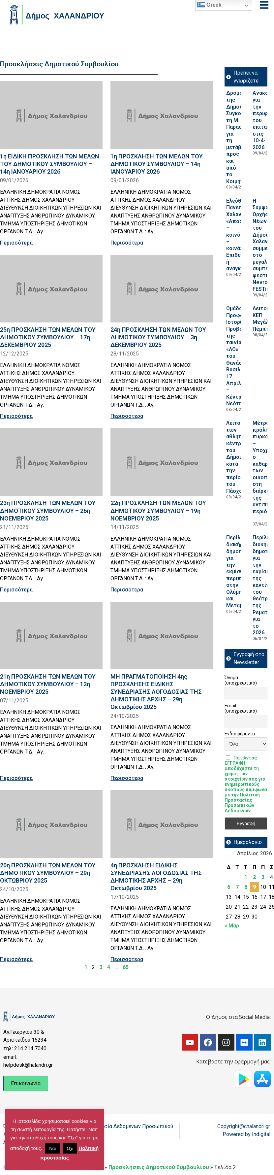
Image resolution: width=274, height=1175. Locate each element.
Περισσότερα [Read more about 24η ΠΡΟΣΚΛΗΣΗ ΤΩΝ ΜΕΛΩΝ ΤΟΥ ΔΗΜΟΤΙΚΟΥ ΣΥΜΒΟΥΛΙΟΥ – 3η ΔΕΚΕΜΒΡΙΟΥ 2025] (126, 416)
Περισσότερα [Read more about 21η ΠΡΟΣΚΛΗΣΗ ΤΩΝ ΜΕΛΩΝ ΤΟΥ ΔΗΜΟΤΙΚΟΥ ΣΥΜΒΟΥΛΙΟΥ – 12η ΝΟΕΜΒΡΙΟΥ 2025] (16, 778)
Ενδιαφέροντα (240, 733)
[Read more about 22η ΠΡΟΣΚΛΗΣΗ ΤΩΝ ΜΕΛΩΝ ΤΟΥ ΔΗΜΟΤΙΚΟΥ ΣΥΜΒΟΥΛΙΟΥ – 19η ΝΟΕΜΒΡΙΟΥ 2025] (161, 462)
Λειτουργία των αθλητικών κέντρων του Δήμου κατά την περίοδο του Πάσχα (240, 457)
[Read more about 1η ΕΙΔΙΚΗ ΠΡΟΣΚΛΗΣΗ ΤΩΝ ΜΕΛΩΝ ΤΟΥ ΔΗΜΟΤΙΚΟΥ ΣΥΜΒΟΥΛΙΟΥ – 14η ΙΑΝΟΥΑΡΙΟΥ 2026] (51, 115)
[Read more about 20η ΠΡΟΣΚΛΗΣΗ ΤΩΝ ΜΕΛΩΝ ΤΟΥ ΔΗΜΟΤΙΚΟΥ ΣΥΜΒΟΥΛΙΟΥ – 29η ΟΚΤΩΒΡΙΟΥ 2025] (51, 824)
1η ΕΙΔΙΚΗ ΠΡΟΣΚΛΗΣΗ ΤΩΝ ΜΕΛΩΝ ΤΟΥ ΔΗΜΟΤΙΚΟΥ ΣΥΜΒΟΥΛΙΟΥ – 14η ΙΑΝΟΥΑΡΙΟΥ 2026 (49, 164)
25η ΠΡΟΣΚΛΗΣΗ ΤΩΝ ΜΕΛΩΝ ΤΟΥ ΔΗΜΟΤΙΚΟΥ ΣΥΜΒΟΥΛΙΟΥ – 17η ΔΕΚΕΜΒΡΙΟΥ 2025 (48, 337)
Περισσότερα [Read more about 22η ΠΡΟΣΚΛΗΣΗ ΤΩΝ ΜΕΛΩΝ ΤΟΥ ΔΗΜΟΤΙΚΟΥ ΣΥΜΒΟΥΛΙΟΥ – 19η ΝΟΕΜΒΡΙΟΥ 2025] (126, 590)
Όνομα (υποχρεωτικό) (241, 680)
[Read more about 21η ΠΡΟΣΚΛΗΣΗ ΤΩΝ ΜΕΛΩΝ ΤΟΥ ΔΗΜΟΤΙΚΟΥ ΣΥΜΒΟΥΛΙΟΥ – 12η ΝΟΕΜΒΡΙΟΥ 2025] (51, 635)
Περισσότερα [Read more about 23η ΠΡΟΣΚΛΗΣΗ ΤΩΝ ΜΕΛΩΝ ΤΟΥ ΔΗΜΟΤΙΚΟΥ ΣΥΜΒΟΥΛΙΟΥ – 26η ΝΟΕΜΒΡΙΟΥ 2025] (16, 590)
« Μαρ (232, 926)
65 (126, 967)
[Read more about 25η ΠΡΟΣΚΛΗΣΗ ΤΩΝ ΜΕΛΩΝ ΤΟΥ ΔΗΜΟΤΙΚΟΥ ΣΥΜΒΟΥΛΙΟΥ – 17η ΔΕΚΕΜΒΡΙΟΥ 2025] (51, 288)
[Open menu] (264, 5)
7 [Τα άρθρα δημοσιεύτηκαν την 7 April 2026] (237, 887)
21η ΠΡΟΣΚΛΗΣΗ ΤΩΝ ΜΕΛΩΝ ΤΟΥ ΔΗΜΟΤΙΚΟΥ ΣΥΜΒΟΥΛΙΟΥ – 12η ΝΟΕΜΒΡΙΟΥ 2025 (48, 684)
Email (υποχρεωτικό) (241, 708)
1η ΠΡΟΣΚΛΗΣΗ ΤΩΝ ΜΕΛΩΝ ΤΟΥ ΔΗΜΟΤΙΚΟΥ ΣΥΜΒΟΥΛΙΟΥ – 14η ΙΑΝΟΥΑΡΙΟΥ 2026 (156, 164)
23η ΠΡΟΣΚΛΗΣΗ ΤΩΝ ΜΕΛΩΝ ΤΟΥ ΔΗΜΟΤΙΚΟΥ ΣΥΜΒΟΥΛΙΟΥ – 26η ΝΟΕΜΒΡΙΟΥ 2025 (48, 510)
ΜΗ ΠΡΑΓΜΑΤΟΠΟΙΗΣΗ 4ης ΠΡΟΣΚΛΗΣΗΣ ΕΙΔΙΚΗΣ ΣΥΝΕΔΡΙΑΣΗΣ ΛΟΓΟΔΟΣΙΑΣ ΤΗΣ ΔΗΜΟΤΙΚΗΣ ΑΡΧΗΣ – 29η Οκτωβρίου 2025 (156, 692)
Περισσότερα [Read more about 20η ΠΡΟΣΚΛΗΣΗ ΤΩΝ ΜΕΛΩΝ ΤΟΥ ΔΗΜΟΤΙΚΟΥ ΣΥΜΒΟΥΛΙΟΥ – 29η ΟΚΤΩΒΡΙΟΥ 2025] (16, 959)
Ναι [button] (52, 1148)
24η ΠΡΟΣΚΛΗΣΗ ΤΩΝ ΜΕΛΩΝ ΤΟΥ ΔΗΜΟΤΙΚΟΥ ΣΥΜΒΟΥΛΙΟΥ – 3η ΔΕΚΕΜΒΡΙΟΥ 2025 (158, 337)
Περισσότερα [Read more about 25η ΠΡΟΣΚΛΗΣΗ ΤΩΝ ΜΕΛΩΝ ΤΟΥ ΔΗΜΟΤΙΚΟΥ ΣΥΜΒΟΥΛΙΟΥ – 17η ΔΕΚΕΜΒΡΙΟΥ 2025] (16, 416)
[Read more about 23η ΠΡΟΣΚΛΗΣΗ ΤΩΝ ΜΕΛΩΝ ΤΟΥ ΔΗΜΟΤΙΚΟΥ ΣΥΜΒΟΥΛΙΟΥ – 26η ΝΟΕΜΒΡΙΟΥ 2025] (51, 462)
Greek (209, 5)
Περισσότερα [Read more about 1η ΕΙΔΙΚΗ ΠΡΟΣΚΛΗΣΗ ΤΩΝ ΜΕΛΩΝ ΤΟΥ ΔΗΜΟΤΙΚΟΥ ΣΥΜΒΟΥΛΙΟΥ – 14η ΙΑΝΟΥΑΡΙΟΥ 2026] (16, 243)
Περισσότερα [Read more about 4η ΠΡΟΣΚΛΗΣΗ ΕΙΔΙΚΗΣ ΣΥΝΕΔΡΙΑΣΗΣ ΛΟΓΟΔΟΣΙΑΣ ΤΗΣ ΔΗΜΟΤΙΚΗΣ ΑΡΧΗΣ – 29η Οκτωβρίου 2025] (126, 959)
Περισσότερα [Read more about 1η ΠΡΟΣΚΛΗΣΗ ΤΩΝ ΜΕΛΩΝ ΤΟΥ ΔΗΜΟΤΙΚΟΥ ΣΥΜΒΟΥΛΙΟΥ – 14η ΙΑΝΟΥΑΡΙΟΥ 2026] (126, 243)
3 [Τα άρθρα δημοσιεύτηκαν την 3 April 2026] (262, 877)
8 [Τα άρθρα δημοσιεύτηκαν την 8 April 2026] (245, 887)
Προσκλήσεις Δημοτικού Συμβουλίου (158, 1167)
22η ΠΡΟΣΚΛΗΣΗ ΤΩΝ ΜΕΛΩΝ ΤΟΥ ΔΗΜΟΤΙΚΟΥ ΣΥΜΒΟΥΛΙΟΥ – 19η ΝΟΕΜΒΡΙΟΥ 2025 (158, 510)
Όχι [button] (70, 1148)
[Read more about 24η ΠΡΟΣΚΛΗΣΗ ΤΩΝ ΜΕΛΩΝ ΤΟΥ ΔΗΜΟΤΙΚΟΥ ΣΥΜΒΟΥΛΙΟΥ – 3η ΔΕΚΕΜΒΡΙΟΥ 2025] (161, 288)
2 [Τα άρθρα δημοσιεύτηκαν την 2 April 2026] (254, 877)
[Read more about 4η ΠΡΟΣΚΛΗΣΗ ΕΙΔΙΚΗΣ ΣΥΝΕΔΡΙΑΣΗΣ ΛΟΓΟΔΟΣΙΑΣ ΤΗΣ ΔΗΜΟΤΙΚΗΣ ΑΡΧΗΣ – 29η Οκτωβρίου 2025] (161, 824)
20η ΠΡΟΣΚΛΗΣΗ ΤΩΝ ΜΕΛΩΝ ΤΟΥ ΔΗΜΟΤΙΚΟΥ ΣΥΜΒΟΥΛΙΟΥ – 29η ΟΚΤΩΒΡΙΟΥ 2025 (48, 873)
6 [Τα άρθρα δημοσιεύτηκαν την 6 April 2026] (228, 887)
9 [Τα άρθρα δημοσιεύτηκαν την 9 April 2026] (254, 887)
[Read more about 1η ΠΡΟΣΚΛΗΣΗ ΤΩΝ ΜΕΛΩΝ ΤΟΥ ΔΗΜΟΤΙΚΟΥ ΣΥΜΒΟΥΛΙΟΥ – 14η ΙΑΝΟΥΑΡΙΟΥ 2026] (161, 115)
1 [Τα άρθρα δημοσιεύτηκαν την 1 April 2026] (245, 877)
